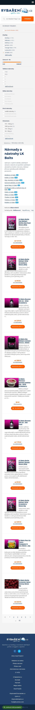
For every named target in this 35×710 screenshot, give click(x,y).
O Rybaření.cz (17, 677)
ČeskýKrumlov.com (17, 702)
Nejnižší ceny (26, 210)
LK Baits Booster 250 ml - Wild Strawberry (25, 301)
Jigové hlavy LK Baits (12, 185)
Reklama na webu (17, 661)
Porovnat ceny (16, 247)
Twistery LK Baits (11, 200)
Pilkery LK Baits (11, 195)
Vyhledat (27, 19)
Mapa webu (17, 685)
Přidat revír (17, 666)
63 (19, 620)
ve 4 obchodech (17, 362)
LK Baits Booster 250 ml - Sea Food (25, 422)
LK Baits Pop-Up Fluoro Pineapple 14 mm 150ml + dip (25, 543)
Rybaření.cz (7, 143)
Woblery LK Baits (11, 202)
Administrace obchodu (17, 669)
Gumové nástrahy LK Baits (14, 183)
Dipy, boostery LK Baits (13, 180)
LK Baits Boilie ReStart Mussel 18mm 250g (24, 462)
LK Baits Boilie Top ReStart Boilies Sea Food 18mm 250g (25, 222)
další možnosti (9, 86)
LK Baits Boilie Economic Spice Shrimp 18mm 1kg (24, 583)
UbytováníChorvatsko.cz (17, 693)
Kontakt (17, 680)
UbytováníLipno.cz (17, 699)
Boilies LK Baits (11, 177)
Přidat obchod (17, 663)
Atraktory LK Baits (11, 175)
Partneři (17, 683)
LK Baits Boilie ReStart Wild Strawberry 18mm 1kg (24, 503)
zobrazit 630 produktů (13, 707)
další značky (8, 55)
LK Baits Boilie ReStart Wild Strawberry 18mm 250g (24, 262)
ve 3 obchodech (17, 242)
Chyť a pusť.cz (18, 404)
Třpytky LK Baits (11, 197)
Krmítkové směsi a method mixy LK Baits (15, 188)
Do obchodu (19, 408)
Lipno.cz (17, 696)
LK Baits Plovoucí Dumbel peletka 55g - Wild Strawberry (24, 382)
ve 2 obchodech (17, 563)
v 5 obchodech (18, 322)
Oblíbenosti (17, 210)
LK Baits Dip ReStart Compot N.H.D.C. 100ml (25, 341)
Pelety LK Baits (11, 192)
